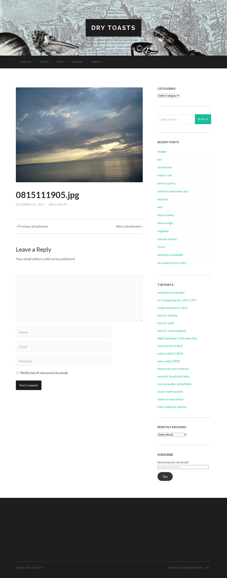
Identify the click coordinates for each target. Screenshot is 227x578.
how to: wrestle (167, 315)
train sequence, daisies (171, 407)
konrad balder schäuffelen (174, 384)
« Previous (32, 226)
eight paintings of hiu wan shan (177, 338)
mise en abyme (167, 239)
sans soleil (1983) (168, 361)
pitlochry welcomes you (172, 191)
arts (60, 61)
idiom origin (165, 223)
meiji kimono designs (171, 292)
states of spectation (170, 399)
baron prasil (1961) (169, 346)
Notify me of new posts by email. (44, 373)
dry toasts (113, 27)
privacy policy (166, 183)
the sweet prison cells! (171, 263)
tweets (96, 61)
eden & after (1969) (170, 353)
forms (161, 247)
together (163, 231)
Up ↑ (208, 567)
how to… (26, 61)
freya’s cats (164, 175)
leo (159, 159)
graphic (77, 61)
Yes (165, 476)
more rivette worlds (170, 391)
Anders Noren (192, 567)
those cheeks (165, 215)
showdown (164, 167)
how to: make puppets (171, 330)
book (45, 61)
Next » (129, 226)
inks (160, 207)
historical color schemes (173, 368)
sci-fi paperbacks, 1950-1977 (176, 300)
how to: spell (165, 323)
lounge (161, 151)
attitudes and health (170, 255)
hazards (162, 199)
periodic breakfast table (173, 376)
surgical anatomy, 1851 (172, 307)
